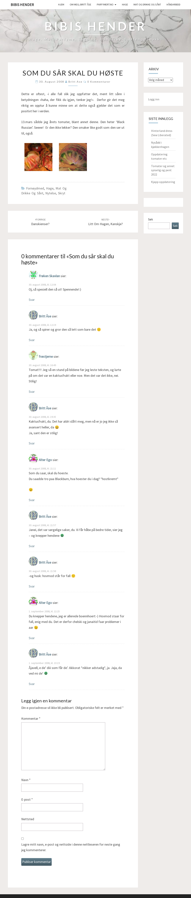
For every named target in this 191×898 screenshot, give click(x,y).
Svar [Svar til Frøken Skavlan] (32, 299)
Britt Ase (75, 81)
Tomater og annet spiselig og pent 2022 (163, 170)
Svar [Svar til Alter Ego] (32, 500)
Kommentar (30, 718)
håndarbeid (173, 4)
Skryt (61, 193)
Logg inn (153, 99)
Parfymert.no (105, 4)
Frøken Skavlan (49, 276)
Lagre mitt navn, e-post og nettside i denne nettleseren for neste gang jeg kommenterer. (70, 847)
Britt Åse (45, 316)
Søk (150, 219)
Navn (26, 780)
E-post (27, 799)
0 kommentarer (98, 81)
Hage (125, 4)
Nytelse (50, 193)
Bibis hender (22, 4)
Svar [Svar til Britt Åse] (32, 340)
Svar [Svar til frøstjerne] (32, 391)
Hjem (61, 4)
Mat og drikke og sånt (147, 4)
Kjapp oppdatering (163, 182)
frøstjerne (46, 356)
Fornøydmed (35, 188)
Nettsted (27, 819)
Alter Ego (45, 460)
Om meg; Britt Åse (80, 4)
